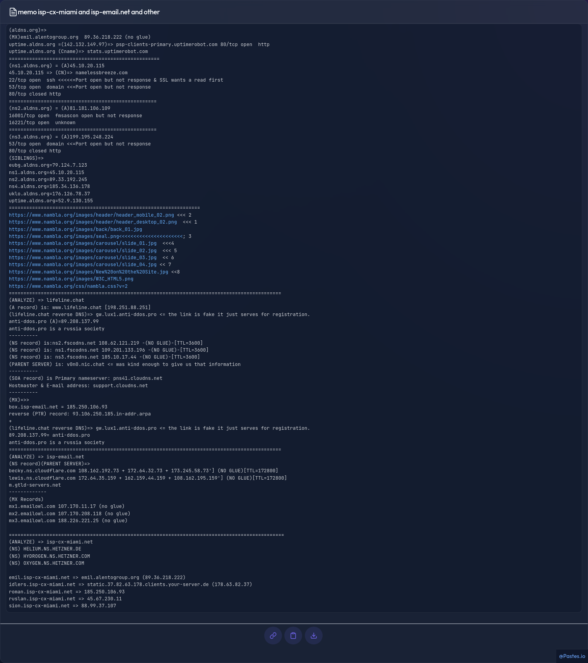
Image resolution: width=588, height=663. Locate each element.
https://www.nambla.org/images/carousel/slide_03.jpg (83, 258)
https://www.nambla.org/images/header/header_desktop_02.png (93, 222)
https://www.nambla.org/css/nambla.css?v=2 (68, 286)
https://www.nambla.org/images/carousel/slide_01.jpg (83, 243)
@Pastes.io (572, 656)
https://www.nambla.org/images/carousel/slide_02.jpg (83, 251)
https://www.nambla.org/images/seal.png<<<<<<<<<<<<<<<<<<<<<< (96, 236)
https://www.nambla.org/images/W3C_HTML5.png (71, 279)
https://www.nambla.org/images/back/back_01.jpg (75, 229)
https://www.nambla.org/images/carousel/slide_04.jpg (83, 264)
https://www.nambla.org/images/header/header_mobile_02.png (91, 215)
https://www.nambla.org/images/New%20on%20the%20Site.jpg (88, 272)
